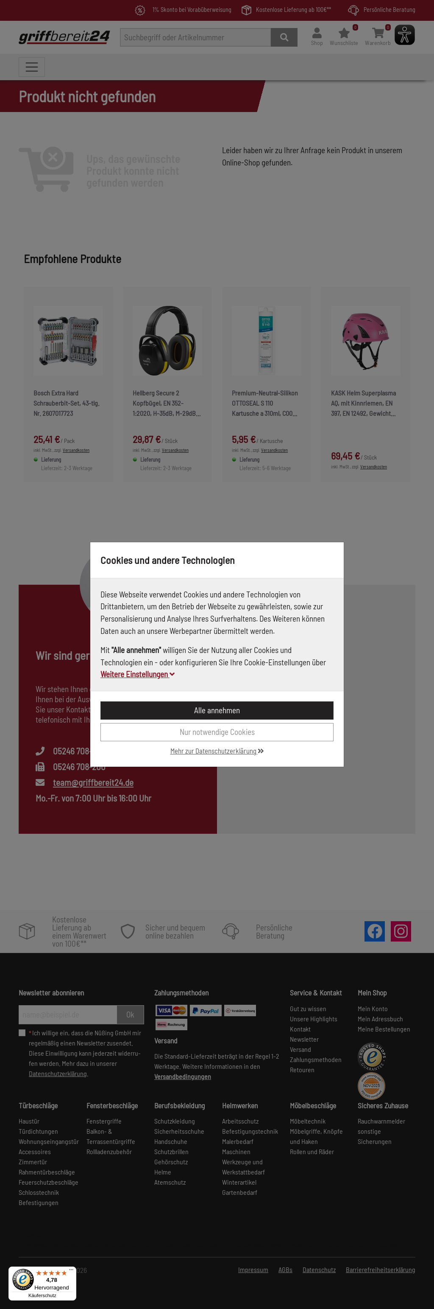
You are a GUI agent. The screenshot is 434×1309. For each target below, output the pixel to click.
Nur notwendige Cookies (217, 732)
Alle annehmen (217, 710)
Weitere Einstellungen (137, 674)
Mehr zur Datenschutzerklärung (217, 750)
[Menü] (71, 1272)
